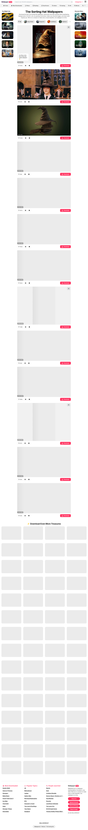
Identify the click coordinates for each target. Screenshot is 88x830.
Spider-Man (27, 796)
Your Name (27, 809)
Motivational (27, 790)
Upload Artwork (74, 802)
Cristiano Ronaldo (51, 793)
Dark (47, 790)
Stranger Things (7, 809)
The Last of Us (50, 806)
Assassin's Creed (29, 803)
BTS (25, 801)
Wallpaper (6, 2)
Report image (74, 809)
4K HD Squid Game (51, 809)
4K (25, 788)
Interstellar (6, 811)
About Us (74, 798)
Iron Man (5, 801)
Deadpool (27, 811)
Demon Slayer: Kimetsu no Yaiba (55, 796)
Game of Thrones (7, 790)
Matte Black (6, 796)
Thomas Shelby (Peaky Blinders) (55, 811)
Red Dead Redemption (30, 798)
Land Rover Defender (52, 803)
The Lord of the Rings (30, 806)
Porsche (48, 801)
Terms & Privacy (74, 805)
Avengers (5, 793)
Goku (4, 806)
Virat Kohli (6, 803)
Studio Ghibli (6, 788)
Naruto (48, 788)
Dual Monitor (49, 798)
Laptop (26, 793)
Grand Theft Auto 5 (8, 798)
